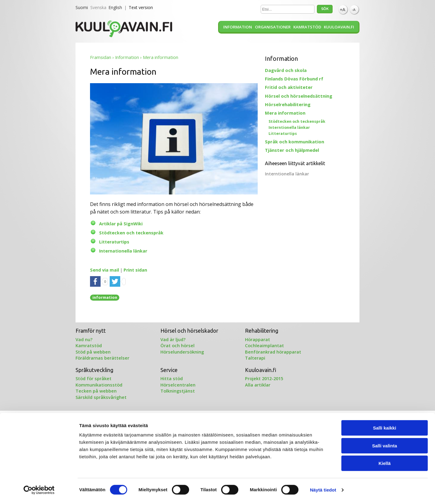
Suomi (82, 7)
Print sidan (135, 270)
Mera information (285, 113)
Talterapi (255, 358)
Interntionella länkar (289, 127)
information (104, 297)
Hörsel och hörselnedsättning (298, 96)
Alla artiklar (257, 385)
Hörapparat (257, 339)
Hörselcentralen (177, 385)
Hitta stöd (171, 378)
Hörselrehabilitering (288, 104)
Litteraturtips (114, 242)
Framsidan (100, 57)
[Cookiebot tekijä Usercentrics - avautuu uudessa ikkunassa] (39, 484)
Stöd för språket (93, 378)
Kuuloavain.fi (339, 27)
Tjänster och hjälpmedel (292, 150)
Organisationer (273, 27)
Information (237, 27)
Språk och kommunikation (294, 142)
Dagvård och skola (286, 70)
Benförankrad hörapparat (273, 352)
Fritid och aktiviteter (289, 87)
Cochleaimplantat (264, 345)
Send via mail (104, 270)
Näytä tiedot (323, 484)
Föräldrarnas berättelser (102, 358)
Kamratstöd (307, 27)
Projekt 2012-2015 (264, 378)
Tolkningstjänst (177, 391)
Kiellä (385, 457)
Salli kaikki (384, 422)
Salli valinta (384, 439)
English (115, 7)
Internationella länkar (123, 251)
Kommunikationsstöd (99, 385)
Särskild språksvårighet (101, 397)
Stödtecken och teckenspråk (131, 233)
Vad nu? (84, 339)
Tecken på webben (96, 391)
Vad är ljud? (172, 339)
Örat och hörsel (177, 345)
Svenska (98, 7)
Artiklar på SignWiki (121, 224)
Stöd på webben (93, 352)
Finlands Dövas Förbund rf (294, 79)
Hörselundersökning (182, 352)
